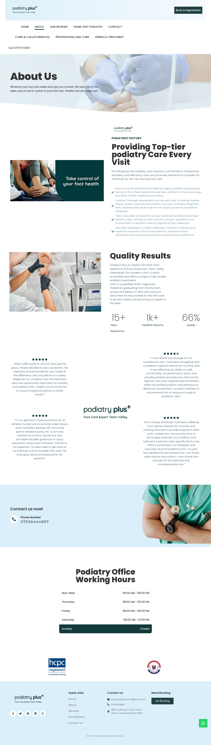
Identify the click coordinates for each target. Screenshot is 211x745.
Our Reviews (59, 27)
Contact (115, 27)
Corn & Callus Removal (32, 37)
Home (25, 27)
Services (73, 711)
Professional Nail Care (72, 37)
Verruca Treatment (109, 37)
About (39, 27)
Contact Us (75, 722)
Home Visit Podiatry (88, 27)
